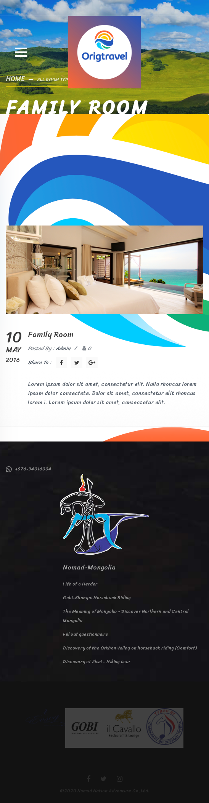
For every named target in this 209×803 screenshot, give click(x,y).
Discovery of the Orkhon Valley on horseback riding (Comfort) (130, 648)
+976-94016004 (28, 469)
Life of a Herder (80, 584)
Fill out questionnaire (85, 634)
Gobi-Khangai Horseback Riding (97, 597)
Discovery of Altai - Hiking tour (96, 661)
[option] (45, 717)
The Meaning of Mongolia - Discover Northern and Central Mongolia (125, 616)
